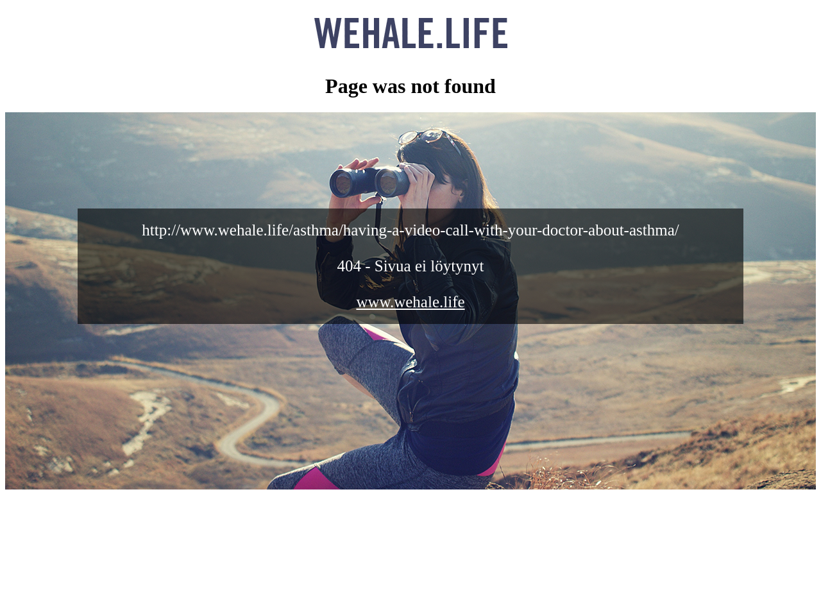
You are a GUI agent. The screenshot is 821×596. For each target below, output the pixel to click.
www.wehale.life (410, 302)
